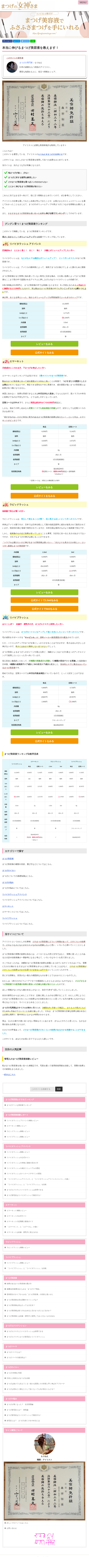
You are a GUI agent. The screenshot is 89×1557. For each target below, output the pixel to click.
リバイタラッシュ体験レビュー (18, 1152)
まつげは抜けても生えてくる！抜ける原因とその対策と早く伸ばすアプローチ (36, 1384)
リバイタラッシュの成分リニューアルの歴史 (23, 1168)
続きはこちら (9, 1074)
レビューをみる (44, 344)
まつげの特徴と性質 (14, 1373)
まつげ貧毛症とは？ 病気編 (17, 1410)
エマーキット (8, 906)
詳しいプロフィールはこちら (17, 1523)
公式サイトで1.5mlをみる (44, 600)
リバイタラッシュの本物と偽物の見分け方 (22, 1163)
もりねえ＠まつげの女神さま (50, 154)
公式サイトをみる (44, 352)
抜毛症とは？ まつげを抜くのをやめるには (23, 1421)
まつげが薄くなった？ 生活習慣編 (20, 1404)
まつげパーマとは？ (14, 1352)
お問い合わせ (12, 1528)
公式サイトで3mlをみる (44, 609)
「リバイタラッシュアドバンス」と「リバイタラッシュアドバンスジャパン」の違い (38, 1179)
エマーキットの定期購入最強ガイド (20, 1221)
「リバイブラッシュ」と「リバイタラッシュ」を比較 (26, 1268)
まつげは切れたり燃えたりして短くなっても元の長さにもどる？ (31, 1389)
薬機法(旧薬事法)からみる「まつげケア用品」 (24, 1289)
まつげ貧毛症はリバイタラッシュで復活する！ (24, 1195)
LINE (32, 41)
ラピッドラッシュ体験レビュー (18, 1131)
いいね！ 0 (7, 41)
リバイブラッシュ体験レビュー (18, 1137)
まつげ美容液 (8, 859)
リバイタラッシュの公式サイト (18, 1157)
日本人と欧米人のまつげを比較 (18, 1378)
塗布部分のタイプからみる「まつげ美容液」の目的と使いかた (30, 1294)
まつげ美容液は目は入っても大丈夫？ (21, 1305)
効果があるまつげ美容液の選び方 (19, 1284)
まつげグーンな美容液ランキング (19, 1105)
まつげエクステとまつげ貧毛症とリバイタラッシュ (26, 1337)
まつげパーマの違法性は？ (17, 1357)
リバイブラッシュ (9, 918)
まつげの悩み (8, 882)
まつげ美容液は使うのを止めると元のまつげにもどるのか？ (29, 1311)
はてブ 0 (16, 41)
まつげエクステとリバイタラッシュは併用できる (25, 1190)
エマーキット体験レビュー (17, 1126)
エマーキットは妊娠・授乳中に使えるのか (22, 1232)
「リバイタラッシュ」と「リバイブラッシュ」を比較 (26, 1184)
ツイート (25, 41)
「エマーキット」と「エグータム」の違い (22, 1227)
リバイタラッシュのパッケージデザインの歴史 (24, 1173)
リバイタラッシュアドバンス (14, 894)
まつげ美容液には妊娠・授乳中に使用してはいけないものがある (31, 1316)
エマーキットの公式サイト (17, 1216)
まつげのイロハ (8, 870)
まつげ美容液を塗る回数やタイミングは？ (22, 1300)
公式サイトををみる (44, 496)
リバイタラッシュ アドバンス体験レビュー (23, 1120)
